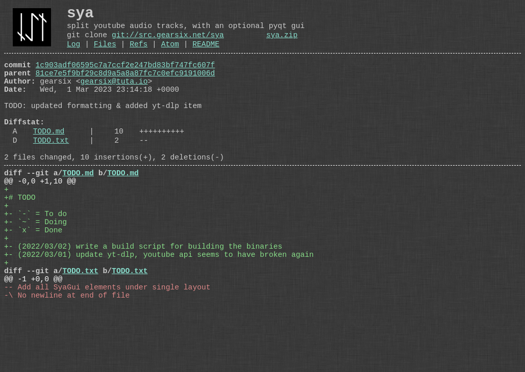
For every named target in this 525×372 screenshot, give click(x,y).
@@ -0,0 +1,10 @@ (40, 216)
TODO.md (49, 158)
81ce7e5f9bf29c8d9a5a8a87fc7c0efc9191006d (125, 86)
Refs (138, 53)
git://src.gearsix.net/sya (168, 42)
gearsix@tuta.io (114, 96)
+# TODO (20, 237)
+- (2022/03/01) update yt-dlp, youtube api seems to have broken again (159, 308)
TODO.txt (51, 170)
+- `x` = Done (33, 278)
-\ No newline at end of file (67, 359)
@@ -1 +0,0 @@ (33, 339)
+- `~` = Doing (35, 267)
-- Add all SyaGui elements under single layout (107, 349)
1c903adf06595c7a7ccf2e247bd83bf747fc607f (125, 76)
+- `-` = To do (35, 257)
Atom (170, 53)
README (205, 53)
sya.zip (282, 42)
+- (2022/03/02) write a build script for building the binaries (143, 298)
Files (105, 53)
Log (73, 53)
